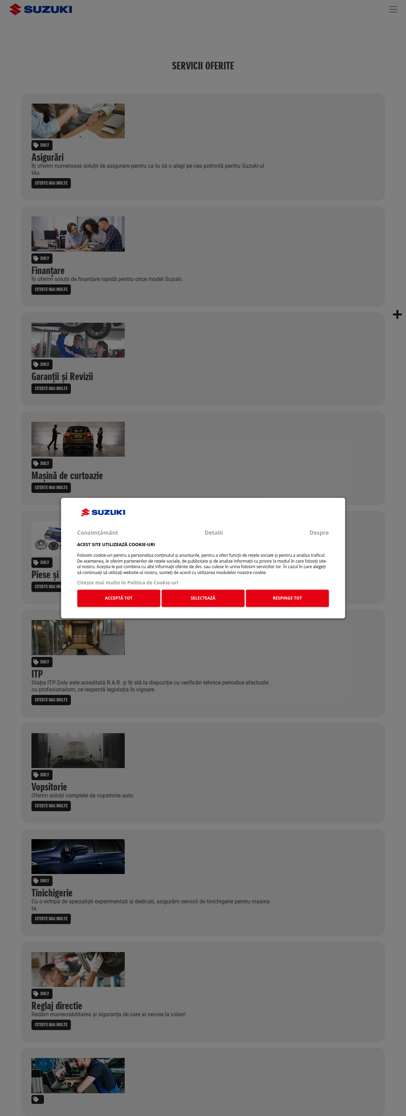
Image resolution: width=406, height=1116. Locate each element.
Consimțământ (97, 532)
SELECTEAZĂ (203, 598)
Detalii (214, 532)
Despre (319, 532)
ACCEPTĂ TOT (119, 598)
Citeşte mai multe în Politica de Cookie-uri (127, 582)
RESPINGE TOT (287, 598)
